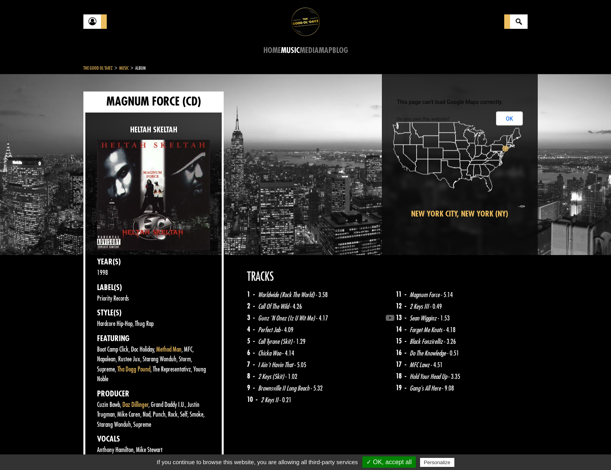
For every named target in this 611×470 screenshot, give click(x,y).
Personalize (437, 462)
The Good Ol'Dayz (98, 68)
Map (325, 50)
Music (290, 50)
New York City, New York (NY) (459, 214)
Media (309, 50)
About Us (181, 450)
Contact (103, 450)
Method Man (169, 349)
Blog (340, 50)
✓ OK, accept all (389, 462)
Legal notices (145, 450)
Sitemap (212, 450)
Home (272, 50)
